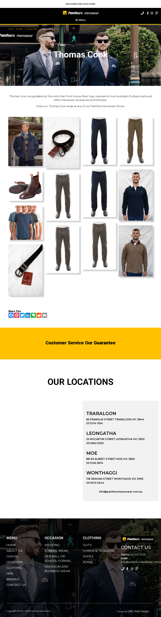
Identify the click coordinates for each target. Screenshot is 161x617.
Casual (12, 556)
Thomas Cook (31, 29)
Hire (10, 573)
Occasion (14, 562)
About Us (14, 551)
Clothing (14, 568)
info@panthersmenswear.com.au (120, 491)
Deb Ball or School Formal (58, 558)
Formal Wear (56, 551)
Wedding (52, 545)
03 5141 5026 (133, 554)
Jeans (88, 562)
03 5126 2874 (94, 463)
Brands (19, 29)
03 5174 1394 (94, 423)
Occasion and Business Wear (57, 569)
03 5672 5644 (95, 482)
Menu (80, 20)
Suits (87, 545)
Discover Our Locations (80, 4)
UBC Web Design (138, 611)
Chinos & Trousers (99, 551)
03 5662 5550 (95, 443)
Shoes (88, 556)
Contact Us (16, 585)
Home (10, 29)
